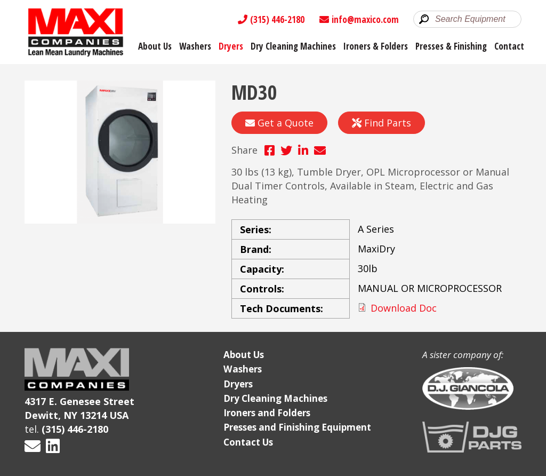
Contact (509, 46)
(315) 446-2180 (271, 19)
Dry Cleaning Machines (293, 46)
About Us (155, 46)
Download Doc (404, 308)
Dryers (231, 46)
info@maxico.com (359, 19)
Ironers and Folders (266, 413)
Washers (195, 46)
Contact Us (248, 442)
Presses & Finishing (451, 46)
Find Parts (381, 122)
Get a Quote (279, 122)
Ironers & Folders (375, 46)
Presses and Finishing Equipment (297, 427)
